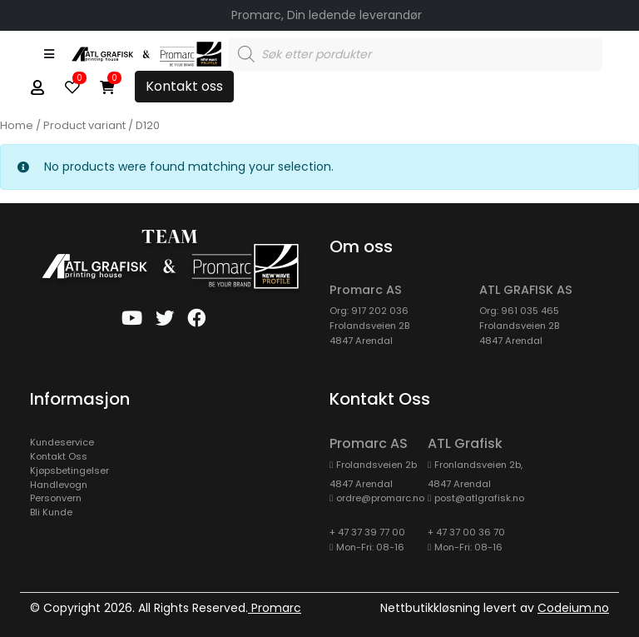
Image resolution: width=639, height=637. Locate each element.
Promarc (274, 608)
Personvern (56, 498)
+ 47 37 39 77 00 (367, 532)
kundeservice (62, 442)
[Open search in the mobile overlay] (415, 54)
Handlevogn (58, 484)
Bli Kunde (51, 512)
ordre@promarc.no (380, 498)
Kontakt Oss (58, 456)
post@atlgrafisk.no (479, 498)
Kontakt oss (184, 86)
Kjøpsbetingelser (69, 470)
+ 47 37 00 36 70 (466, 532)
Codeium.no (573, 608)
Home (16, 125)
